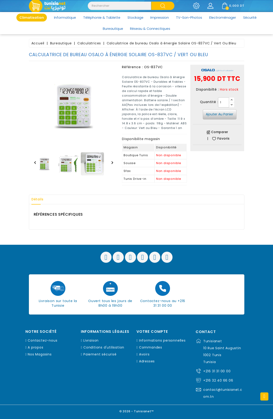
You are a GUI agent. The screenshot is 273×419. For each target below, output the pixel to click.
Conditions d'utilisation (103, 347)
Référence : (132, 67)
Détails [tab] (39, 199)
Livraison (91, 340)
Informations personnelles (162, 340)
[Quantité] (223, 102)
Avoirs (144, 354)
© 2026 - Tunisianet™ (137, 411)
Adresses (147, 361)
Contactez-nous (42, 340)
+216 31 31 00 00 (217, 371)
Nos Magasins (40, 354)
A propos (35, 347)
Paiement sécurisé (100, 354)
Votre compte (152, 332)
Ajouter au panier (219, 114)
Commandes (150, 347)
